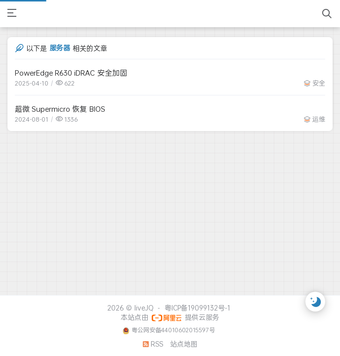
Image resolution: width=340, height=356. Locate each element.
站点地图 (184, 344)
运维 (318, 119)
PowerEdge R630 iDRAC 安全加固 (71, 72)
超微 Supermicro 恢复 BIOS (60, 108)
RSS (153, 344)
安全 (318, 83)
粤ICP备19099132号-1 (197, 307)
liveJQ (144, 307)
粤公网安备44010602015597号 (173, 330)
